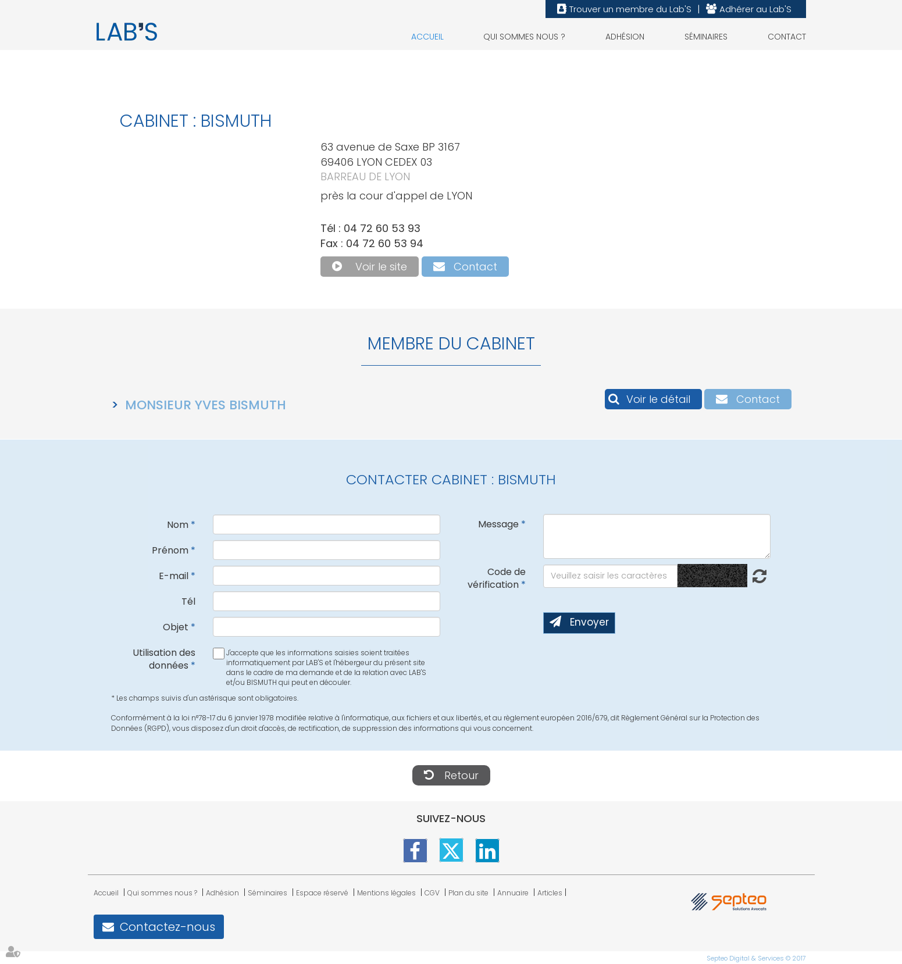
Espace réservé (322, 893)
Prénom (170, 550)
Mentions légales (386, 893)
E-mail (173, 576)
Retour (461, 775)
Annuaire (513, 893)
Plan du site (468, 893)
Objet (175, 627)
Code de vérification (497, 578)
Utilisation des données (164, 659)
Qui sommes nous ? (524, 36)
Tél (188, 601)
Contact (787, 36)
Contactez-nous (167, 927)
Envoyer (589, 622)
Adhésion (624, 36)
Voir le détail (658, 399)
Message (498, 524)
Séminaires (706, 36)
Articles (549, 893)
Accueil (427, 36)
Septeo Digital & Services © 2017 (756, 957)
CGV (432, 893)
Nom (177, 524)
